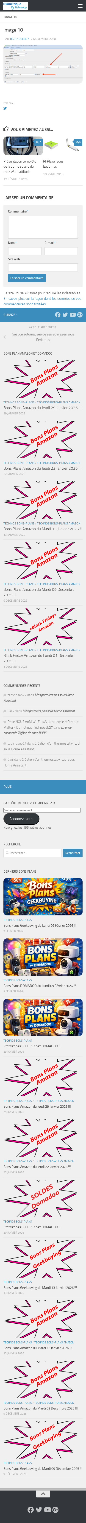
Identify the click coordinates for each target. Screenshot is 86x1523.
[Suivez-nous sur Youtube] (72, 314)
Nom (12, 243)
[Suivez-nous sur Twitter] (65, 314)
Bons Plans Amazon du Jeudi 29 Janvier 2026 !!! (42, 407)
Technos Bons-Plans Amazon (58, 402)
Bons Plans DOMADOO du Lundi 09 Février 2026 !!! (39, 986)
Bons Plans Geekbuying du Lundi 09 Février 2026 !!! (40, 925)
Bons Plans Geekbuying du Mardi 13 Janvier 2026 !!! (40, 1288)
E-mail (50, 243)
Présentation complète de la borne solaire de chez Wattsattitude (19, 166)
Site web (14, 259)
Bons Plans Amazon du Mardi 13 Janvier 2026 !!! (43, 529)
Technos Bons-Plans (18, 402)
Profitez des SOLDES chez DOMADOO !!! (32, 1046)
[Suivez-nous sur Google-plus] (80, 314)
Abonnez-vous (21, 818)
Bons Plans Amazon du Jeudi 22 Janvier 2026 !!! (42, 468)
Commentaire (18, 211)
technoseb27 (19, 39)
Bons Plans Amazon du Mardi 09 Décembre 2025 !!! (40, 1408)
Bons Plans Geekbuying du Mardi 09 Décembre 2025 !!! (43, 1469)
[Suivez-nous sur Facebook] (58, 314)
